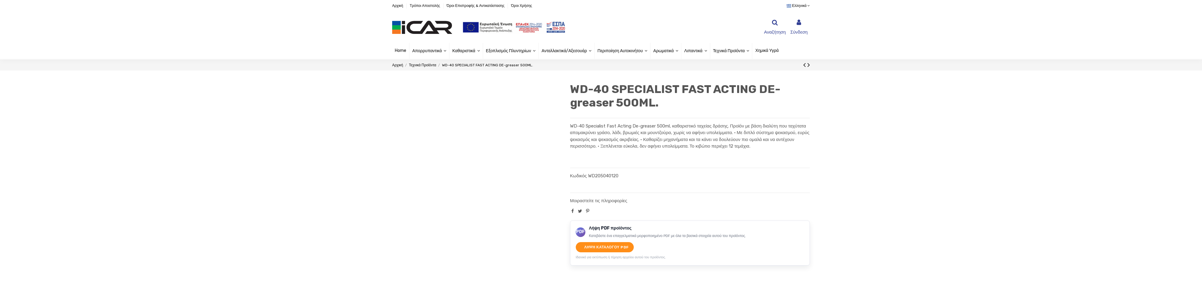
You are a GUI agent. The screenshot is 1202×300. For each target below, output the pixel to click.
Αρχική (398, 6)
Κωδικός (578, 175)
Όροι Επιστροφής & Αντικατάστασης (476, 6)
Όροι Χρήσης (521, 6)
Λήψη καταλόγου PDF (606, 247)
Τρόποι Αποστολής (425, 6)
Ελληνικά (798, 6)
